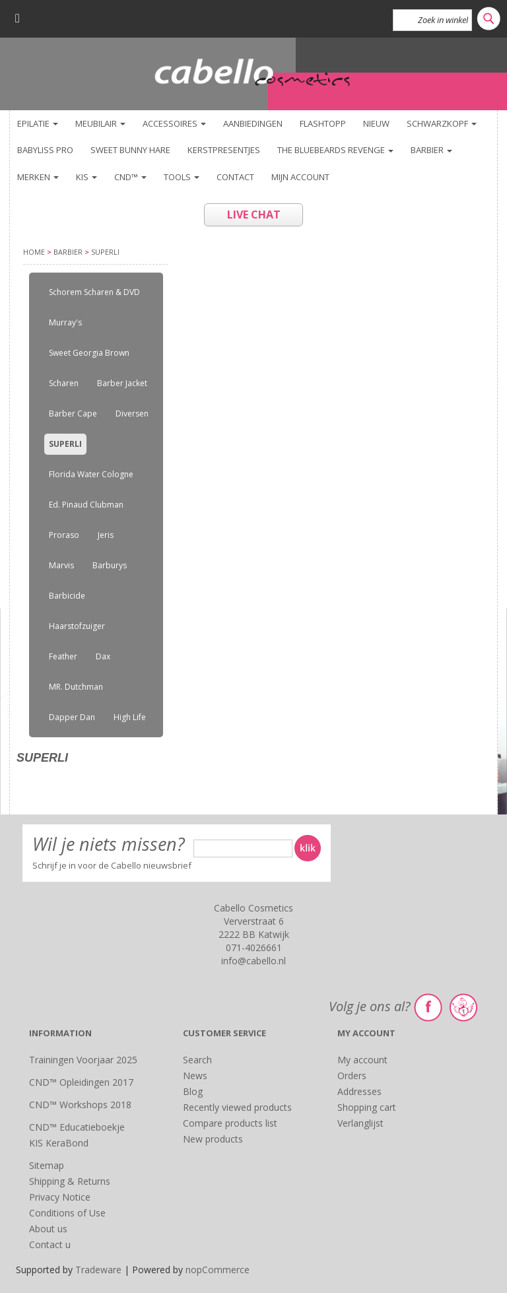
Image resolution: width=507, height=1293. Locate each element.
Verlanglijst (360, 1123)
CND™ (130, 177)
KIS (86, 177)
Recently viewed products (237, 1107)
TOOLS (181, 177)
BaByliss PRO (45, 150)
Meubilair (100, 123)
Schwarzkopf (442, 123)
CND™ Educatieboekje (77, 1127)
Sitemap (46, 1165)
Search (197, 1059)
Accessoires (174, 123)
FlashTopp (323, 123)
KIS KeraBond (58, 1143)
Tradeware (99, 1269)
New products (213, 1139)
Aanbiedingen (253, 123)
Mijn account (300, 177)
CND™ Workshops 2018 (80, 1104)
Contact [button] (235, 177)
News (195, 1075)
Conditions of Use (67, 1213)
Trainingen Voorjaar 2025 (83, 1059)
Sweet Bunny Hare (130, 150)
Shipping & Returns (69, 1181)
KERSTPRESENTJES (223, 150)
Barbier (431, 150)
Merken (38, 177)
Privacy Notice (59, 1197)
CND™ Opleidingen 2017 (81, 1082)
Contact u (50, 1244)
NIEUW (376, 123)
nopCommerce (218, 1269)
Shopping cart (366, 1107)
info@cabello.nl (253, 960)
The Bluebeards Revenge (335, 150)
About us (48, 1228)
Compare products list (230, 1123)
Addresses (359, 1091)
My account (362, 1059)
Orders (351, 1075)
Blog (193, 1091)
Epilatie (37, 123)
